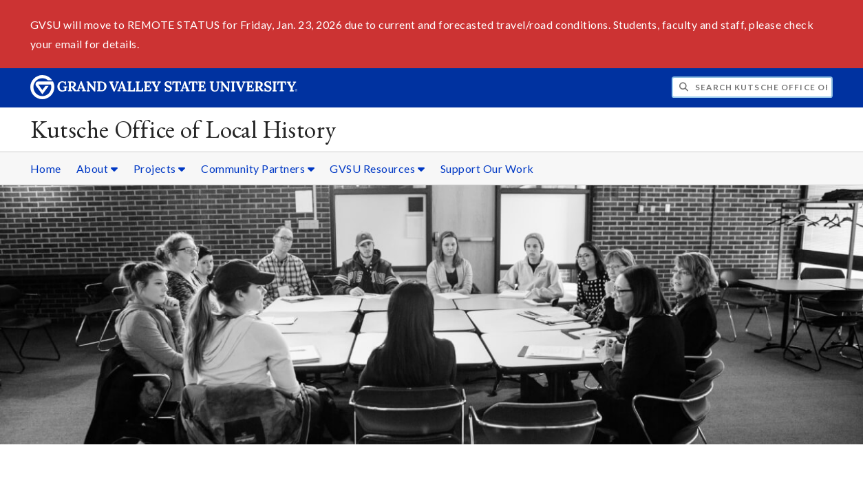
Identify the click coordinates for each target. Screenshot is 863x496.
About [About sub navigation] (97, 168)
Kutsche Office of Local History (183, 129)
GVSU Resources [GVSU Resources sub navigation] (377, 168)
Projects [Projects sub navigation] (160, 168)
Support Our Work (487, 168)
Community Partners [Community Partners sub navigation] (258, 168)
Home (45, 168)
